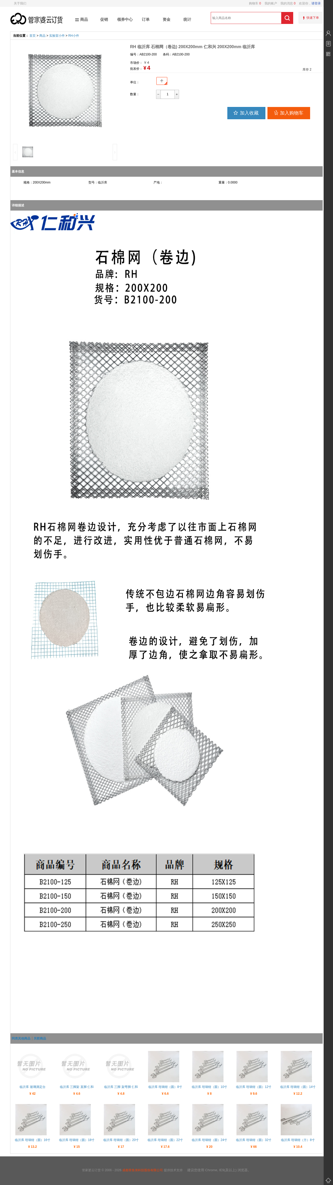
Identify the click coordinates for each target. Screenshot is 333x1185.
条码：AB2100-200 (176, 54)
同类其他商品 (21, 1038)
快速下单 (312, 18)
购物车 (255, 3)
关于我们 (20, 3)
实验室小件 (57, 35)
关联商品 (40, 1038)
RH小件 (73, 35)
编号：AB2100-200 (143, 54)
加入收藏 (246, 113)
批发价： (136, 69)
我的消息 (286, 3)
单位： (134, 82)
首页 (32, 35)
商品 (42, 35)
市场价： (136, 63)
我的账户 (269, 3)
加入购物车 (288, 113)
